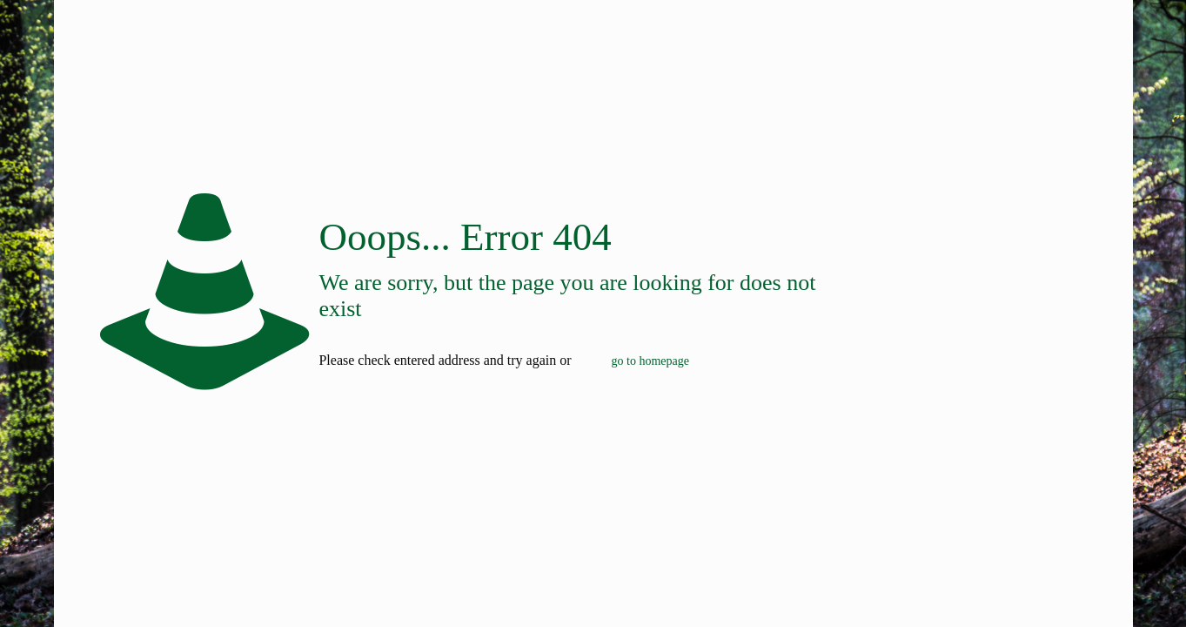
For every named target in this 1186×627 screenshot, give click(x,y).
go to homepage (650, 360)
